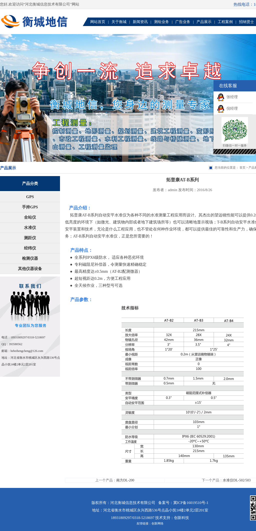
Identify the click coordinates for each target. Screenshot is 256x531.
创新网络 (158, 523)
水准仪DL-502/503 (236, 480)
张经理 (227, 97)
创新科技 (181, 518)
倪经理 (227, 108)
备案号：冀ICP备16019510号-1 (183, 503)
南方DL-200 (125, 480)
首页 (243, 167)
